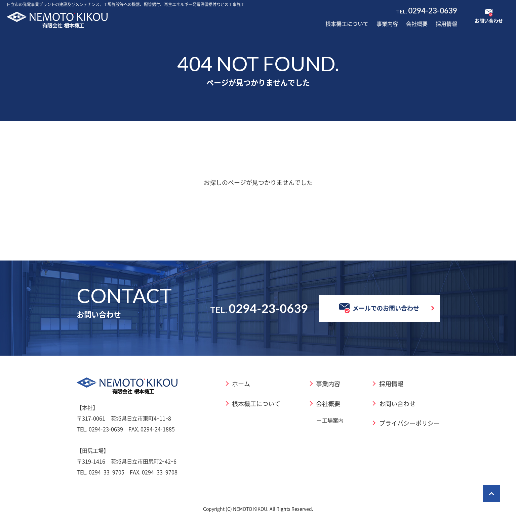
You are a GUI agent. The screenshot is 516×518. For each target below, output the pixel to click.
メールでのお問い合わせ (379, 308)
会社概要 (417, 23)
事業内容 (387, 23)
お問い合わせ (397, 403)
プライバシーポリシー (409, 423)
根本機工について (346, 23)
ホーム (241, 383)
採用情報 (446, 23)
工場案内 (333, 420)
